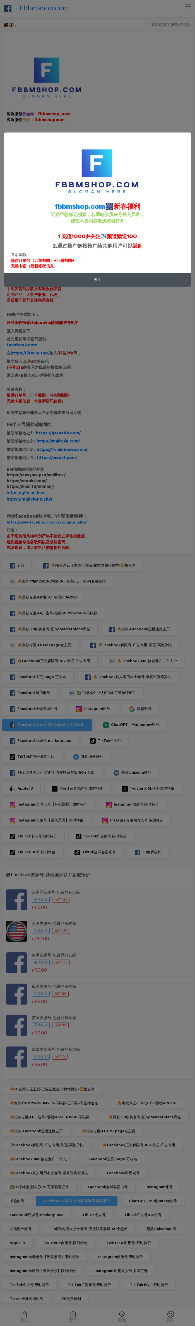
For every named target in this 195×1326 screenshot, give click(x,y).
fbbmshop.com (80, 206)
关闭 (98, 280)
